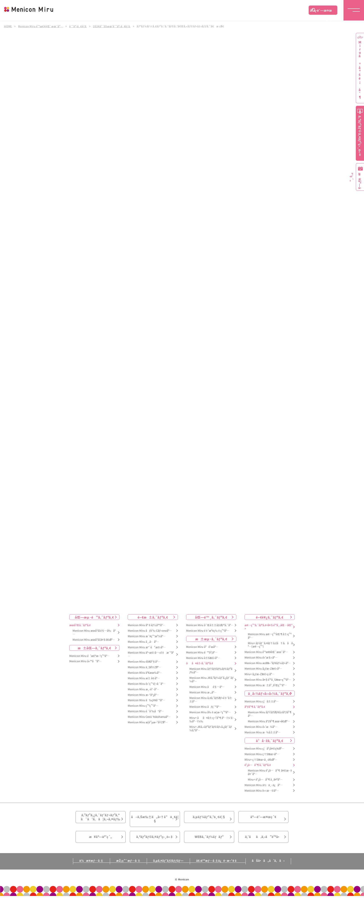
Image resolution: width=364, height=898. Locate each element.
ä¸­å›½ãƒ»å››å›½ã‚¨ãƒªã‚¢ (269, 693)
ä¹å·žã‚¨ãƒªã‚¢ (269, 740)
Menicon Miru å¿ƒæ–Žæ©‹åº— (263, 668)
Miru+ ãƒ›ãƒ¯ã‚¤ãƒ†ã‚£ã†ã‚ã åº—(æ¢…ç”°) (270, 645)
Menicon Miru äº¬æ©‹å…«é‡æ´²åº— (151, 654)
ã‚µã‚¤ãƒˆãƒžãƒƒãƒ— (168, 866)
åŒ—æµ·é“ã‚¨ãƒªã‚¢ (94, 617)
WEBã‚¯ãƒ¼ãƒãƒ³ (209, 841)
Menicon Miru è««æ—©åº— (262, 790)
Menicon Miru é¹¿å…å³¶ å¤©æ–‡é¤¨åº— (270, 772)
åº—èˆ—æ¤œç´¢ (321, 11)
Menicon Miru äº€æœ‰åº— (145, 673)
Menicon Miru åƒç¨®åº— (205, 707)
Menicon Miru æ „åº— (203, 692)
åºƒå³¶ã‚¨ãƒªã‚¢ (255, 707)
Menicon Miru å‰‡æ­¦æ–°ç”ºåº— (210, 712)
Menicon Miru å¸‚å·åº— (143, 642)
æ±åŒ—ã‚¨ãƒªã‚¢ (94, 647)
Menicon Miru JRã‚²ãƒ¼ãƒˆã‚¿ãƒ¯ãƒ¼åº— (211, 679)
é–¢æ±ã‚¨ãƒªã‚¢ (153, 617)
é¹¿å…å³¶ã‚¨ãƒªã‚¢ (258, 765)
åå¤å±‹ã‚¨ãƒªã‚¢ (199, 663)
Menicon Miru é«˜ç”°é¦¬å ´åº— (147, 684)
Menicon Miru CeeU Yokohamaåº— (149, 717)
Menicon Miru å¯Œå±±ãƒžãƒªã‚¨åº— (209, 625)
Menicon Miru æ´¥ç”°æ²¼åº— (147, 636)
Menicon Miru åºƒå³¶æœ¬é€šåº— (269, 721)
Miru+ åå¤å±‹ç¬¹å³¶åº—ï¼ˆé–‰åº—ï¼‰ (211, 719)
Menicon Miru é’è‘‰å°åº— (146, 711)
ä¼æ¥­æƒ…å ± (87, 866)
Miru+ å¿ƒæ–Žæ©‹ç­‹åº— (259, 674)
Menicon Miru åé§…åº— (207, 687)
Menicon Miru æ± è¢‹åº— (144, 678)
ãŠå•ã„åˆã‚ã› (272, 866)
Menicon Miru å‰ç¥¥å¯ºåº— (146, 700)
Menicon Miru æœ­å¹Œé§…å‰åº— (94, 632)
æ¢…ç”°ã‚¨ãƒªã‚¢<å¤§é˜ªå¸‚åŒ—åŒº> (268, 626)
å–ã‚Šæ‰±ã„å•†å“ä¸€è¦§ (155, 820)
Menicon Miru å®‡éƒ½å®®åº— (146, 625)
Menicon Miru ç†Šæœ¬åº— (262, 754)
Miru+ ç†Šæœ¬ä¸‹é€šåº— (261, 759)
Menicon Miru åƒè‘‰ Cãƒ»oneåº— (150, 630)
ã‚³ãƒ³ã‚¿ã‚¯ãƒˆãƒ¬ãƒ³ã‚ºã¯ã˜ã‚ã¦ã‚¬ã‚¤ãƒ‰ (100, 818)
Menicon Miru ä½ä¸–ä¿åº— (264, 785)
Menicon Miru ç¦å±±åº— (262, 701)
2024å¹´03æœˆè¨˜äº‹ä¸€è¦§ (112, 26)
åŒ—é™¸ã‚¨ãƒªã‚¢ (211, 617)
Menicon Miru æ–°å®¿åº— (143, 695)
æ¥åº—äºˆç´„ (100, 841)
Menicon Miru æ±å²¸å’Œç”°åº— (266, 685)
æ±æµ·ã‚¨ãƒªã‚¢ (211, 638)
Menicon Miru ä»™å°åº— (85, 661)
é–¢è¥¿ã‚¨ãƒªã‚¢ (269, 617)
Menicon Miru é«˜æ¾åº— (261, 727)
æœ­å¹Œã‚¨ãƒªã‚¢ (80, 625)
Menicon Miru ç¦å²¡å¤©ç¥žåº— (264, 748)
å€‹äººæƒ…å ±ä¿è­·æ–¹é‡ (220, 866)
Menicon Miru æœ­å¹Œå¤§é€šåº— (94, 640)
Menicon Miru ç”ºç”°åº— (143, 706)
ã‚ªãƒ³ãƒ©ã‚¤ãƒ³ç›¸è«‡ (155, 841)
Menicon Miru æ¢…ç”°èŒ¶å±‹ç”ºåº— (269, 635)
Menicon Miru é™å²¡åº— (201, 652)
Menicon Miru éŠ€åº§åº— (144, 661)
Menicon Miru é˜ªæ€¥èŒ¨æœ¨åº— (40, 26)
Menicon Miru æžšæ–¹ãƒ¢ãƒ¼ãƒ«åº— (268, 663)
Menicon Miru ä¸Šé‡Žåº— (144, 667)
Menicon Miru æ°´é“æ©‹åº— (147, 647)
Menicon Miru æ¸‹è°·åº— (143, 689)
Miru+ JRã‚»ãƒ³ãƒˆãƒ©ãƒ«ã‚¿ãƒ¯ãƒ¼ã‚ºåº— (210, 728)
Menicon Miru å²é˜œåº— (202, 647)
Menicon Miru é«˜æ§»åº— (261, 657)
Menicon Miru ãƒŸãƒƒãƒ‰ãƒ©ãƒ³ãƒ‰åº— (210, 670)
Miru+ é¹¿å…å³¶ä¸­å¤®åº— (265, 779)
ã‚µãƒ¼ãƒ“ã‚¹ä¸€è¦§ (209, 818)
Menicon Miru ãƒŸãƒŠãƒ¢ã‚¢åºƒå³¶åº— (270, 714)
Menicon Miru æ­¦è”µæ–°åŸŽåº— (148, 722)
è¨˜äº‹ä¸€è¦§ (78, 26)
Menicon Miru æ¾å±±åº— (263, 732)
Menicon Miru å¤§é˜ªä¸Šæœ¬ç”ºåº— (268, 679)
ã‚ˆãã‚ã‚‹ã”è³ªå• (263, 841)
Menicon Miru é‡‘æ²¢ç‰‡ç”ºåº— (207, 630)
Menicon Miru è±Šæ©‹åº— (203, 658)
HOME (8, 26)
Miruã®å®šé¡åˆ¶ (359, 70)
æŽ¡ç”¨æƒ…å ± (126, 866)
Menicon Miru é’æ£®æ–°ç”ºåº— (89, 656)
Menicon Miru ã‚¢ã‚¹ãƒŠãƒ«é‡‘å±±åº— (210, 699)
